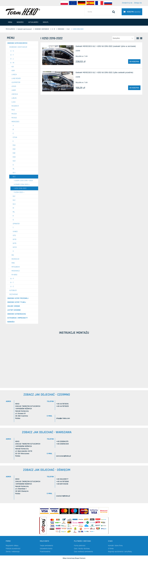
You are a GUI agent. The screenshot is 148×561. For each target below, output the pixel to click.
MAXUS (14, 117)
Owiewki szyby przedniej (17, 298)
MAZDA (14, 114)
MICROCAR (15, 259)
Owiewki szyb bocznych (17, 43)
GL (13, 169)
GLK (14, 200)
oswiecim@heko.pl (63, 496)
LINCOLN (15, 94)
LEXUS (14, 86)
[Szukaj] (113, 11)
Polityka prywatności (13, 548)
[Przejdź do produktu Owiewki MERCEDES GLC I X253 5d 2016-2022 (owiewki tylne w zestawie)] (58, 55)
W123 (15, 247)
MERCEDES (15, 121)
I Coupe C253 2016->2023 (23, 180)
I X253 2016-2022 (20, 188)
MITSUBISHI (16, 267)
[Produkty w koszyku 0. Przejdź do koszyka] (131, 11)
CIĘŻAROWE (13, 294)
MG (13, 255)
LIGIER (14, 90)
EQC (14, 149)
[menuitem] (10, 22)
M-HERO (14, 275)
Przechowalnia (45, 551)
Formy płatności (79, 545)
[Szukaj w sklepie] (100, 11)
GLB (14, 161)
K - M (12, 63)
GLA (14, 172)
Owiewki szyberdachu (16, 314)
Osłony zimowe (13, 306)
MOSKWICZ (16, 271)
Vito (14, 235)
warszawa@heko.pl (63, 456)
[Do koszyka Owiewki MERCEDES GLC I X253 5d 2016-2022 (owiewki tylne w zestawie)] (134, 61)
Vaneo (15, 231)
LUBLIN (14, 98)
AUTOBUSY (13, 290)
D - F (12, 55)
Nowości (11, 322)
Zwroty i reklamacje (13, 551)
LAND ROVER (16, 78)
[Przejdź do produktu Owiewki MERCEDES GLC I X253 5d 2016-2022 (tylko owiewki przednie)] (58, 81)
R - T (12, 282)
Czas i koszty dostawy (82, 548)
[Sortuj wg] (123, 38)
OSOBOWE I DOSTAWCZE (18, 47)
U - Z (12, 286)
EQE (14, 153)
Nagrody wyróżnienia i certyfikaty (120, 551)
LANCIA (14, 74)
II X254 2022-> (19, 192)
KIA (13, 66)
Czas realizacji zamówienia (83, 551)
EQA (14, 145)
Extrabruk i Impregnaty (17, 318)
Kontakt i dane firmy (115, 545)
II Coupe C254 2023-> (22, 184)
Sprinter (16, 223)
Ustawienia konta (46, 548)
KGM (13, 70)
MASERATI (15, 106)
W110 (14, 239)
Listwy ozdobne (14, 310)
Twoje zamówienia (46, 545)
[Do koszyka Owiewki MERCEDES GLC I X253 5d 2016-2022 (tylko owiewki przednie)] (134, 87)
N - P (12, 278)
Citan (15, 137)
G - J (12, 59)
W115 (14, 243)
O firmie (111, 548)
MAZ (13, 110)
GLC (14, 176)
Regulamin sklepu (12, 545)
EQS (14, 157)
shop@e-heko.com (63, 418)
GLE (14, 196)
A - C (12, 51)
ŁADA (14, 102)
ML (14, 212)
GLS (14, 204)
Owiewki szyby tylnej (16, 302)
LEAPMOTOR (16, 82)
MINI (13, 263)
